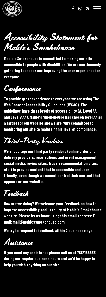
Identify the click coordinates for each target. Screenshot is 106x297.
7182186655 (86, 252)
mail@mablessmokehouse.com (39, 221)
